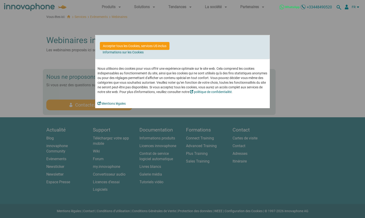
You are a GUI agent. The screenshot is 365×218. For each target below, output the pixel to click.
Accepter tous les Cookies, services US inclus (134, 46)
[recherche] (340, 7)
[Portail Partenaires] (346, 7)
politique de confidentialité (211, 92)
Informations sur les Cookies (123, 52)
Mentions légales (112, 103)
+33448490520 (319, 7)
